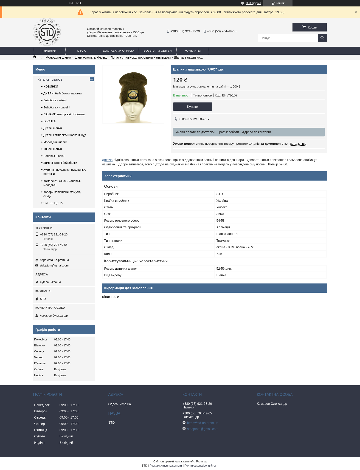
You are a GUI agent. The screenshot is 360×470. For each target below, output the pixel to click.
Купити (192, 106)
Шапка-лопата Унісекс (90, 57)
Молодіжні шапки (58, 57)
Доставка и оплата (118, 50)
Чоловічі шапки (53, 156)
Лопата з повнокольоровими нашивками (141, 57)
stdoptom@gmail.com (54, 265)
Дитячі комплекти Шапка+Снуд (64, 135)
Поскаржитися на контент (165, 465)
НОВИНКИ (50, 86)
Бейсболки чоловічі (56, 107)
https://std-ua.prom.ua (54, 260)
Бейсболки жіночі (55, 100)
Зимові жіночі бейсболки (60, 162)
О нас (82, 50)
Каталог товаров (50, 79)
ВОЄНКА (49, 121)
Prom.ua (201, 461)
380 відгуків (253, 3)
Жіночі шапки (52, 149)
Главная (49, 50)
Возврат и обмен (157, 50)
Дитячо (107, 160)
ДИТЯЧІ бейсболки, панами (62, 93)
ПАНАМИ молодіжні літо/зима (64, 114)
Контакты (193, 50)
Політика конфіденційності (201, 465)
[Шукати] (322, 38)
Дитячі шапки (52, 128)
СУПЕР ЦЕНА (53, 203)
